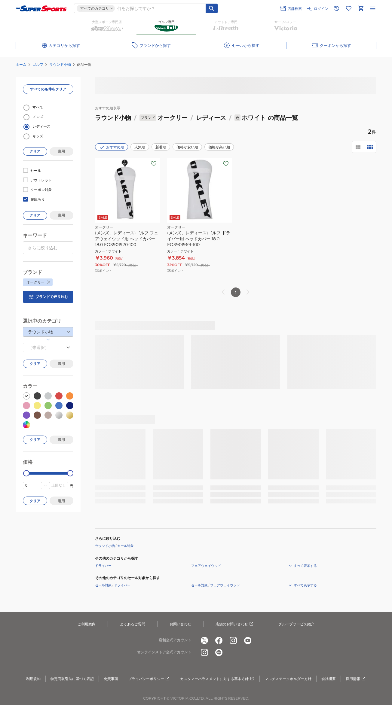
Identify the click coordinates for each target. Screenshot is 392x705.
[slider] (26, 473)
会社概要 (328, 678)
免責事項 (111, 678)
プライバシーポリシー (149, 679)
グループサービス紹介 (296, 624)
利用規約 (33, 678)
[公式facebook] (218, 640)
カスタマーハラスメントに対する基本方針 (217, 679)
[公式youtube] (247, 640)
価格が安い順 (187, 147)
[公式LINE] (218, 652)
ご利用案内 (87, 624)
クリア (34, 151)
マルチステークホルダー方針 (288, 678)
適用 (61, 151)
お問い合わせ (180, 624)
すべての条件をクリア (48, 89)
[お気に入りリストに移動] (348, 8)
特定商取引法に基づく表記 (72, 678)
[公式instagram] (233, 640)
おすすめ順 (111, 147)
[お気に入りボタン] (153, 163)
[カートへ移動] (360, 8)
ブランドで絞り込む (48, 297)
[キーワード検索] (212, 8)
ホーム (21, 64)
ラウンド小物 (60, 64)
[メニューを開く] (372, 8)
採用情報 (356, 679)
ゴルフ (37, 64)
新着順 (160, 147)
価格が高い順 (219, 147)
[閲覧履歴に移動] (337, 8)
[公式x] (204, 640)
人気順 (139, 147)
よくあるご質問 (132, 624)
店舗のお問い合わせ (235, 624)
